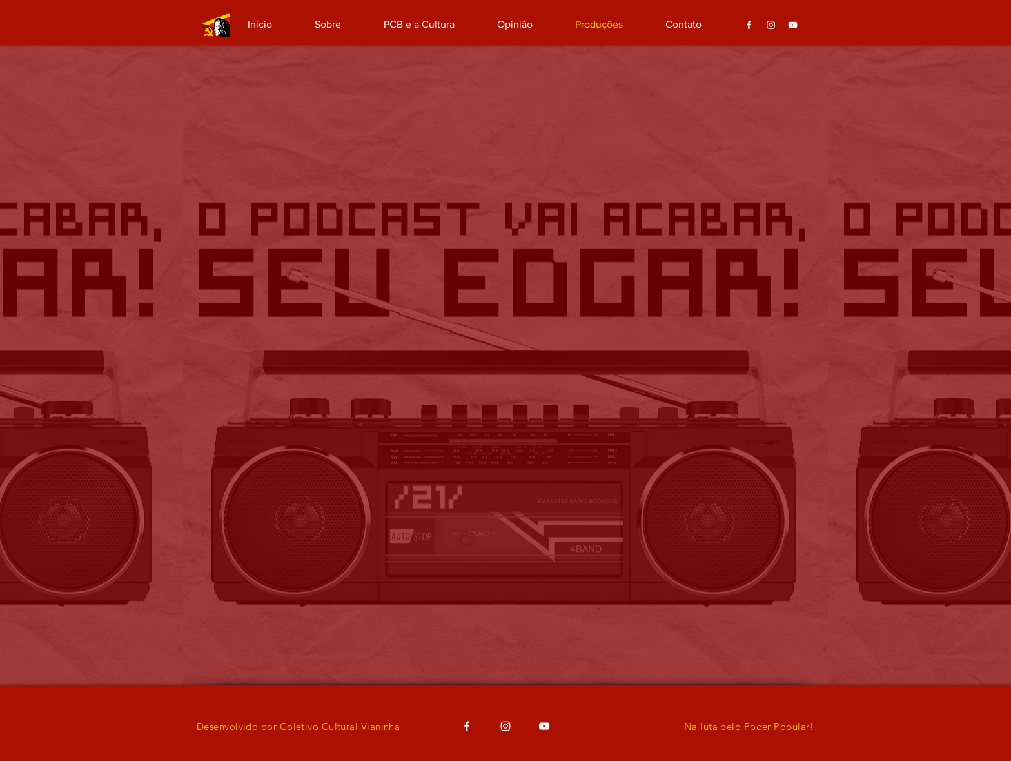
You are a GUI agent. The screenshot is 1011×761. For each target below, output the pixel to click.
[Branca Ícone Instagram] (770, 24)
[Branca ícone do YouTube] (792, 24)
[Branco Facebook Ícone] (748, 24)
